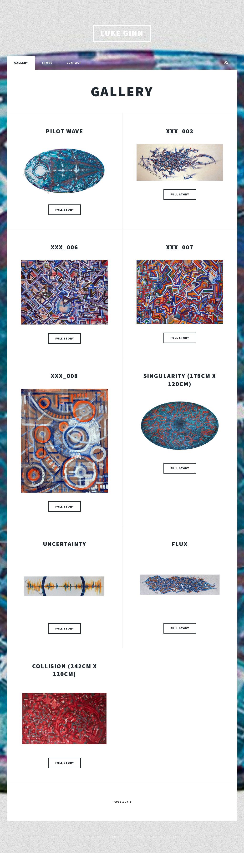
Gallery (21, 62)
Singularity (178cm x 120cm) (179, 380)
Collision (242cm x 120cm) (64, 670)
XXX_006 (64, 247)
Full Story (64, 209)
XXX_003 (179, 131)
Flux (180, 544)
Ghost (169, 836)
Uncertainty (64, 544)
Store (47, 62)
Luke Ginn (122, 33)
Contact (73, 62)
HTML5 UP (121, 836)
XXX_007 (179, 247)
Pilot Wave (64, 131)
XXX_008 (64, 376)
